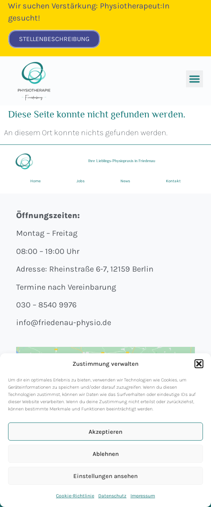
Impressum (142, 496)
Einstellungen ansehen (105, 476)
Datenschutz (112, 496)
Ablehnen (106, 454)
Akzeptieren (105, 431)
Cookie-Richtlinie (75, 496)
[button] (199, 364)
